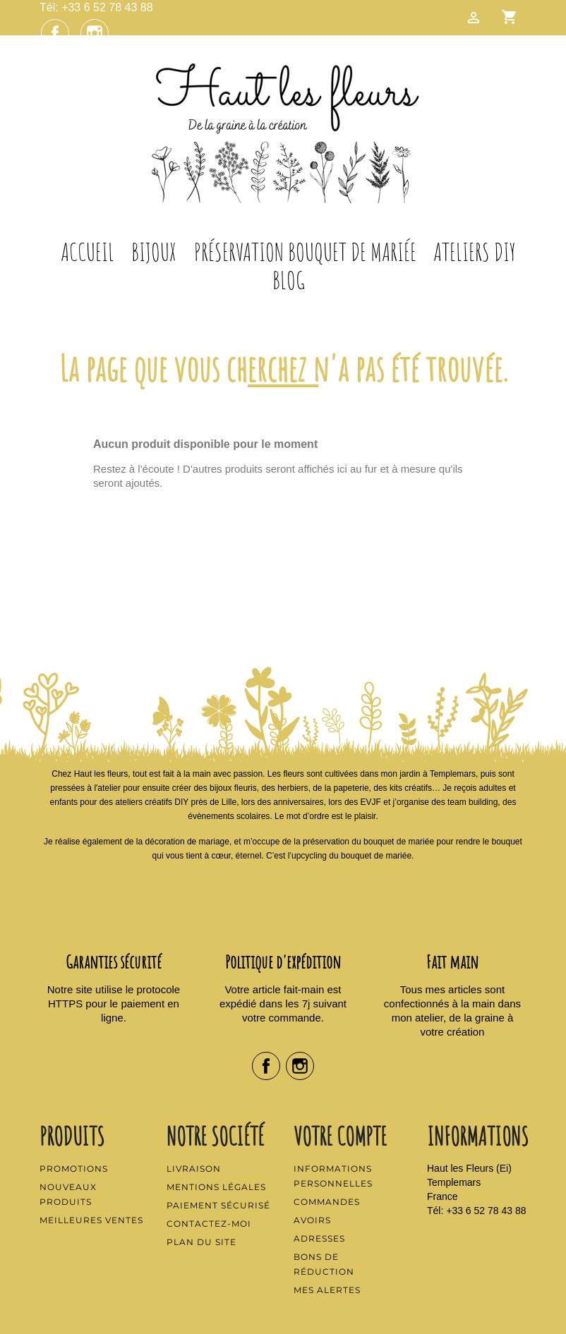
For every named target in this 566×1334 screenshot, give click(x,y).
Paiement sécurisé (218, 1205)
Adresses (319, 1238)
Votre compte (340, 1136)
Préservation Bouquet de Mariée (305, 252)
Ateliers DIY (474, 252)
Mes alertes (327, 1290)
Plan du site (201, 1242)
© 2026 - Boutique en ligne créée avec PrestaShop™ (283, 1315)
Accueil (87, 252)
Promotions (74, 1168)
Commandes (327, 1201)
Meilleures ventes (91, 1220)
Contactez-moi (209, 1223)
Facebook (55, 33)
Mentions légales (216, 1187)
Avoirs (312, 1220)
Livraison (194, 1168)
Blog (288, 280)
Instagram (94, 33)
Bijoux (153, 252)
